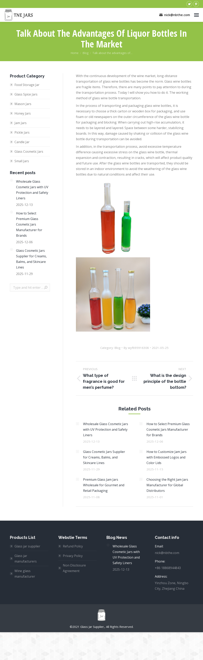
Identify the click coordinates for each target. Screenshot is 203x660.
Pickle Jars (22, 132)
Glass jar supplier (27, 546)
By (136, 348)
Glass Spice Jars (25, 94)
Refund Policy (73, 546)
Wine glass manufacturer (24, 574)
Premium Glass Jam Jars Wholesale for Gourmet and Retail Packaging (103, 485)
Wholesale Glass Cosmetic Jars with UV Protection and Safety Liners (105, 429)
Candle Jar (22, 142)
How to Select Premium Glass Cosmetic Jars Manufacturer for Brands (168, 429)
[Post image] (77, 423)
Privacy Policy (73, 556)
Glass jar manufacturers (25, 559)
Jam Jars (20, 123)
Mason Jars (22, 104)
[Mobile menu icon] (196, 15)
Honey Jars (22, 113)
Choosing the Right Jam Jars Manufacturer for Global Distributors (167, 485)
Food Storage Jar (26, 85)
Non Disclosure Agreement (74, 568)
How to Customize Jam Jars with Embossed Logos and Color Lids (167, 457)
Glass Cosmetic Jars (28, 151)
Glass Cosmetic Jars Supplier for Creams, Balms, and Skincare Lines (104, 457)
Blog (117, 348)
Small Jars (21, 161)
